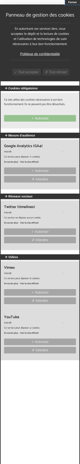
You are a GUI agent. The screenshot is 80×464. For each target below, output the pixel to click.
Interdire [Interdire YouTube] (40, 350)
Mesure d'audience (20, 135)
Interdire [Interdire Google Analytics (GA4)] (40, 179)
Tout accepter (27, 72)
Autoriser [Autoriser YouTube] (40, 342)
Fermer (72, 2)
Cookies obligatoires (21, 88)
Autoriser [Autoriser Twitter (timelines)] (40, 231)
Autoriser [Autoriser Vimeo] (40, 292)
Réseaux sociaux (19, 196)
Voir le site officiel (29, 162)
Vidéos (11, 257)
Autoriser (40, 118)
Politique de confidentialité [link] (40, 54)
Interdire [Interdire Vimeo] (40, 300)
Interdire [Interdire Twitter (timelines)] (40, 240)
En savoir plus (11, 162)
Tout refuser (56, 72)
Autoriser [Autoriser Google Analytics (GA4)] (40, 171)
